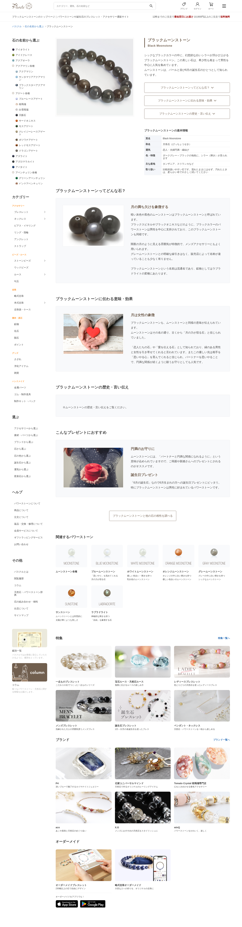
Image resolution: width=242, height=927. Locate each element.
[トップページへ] (22, 8)
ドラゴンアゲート (28, 150)
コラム (17, 585)
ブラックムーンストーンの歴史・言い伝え (187, 113)
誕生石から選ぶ (22, 462)
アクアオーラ (22, 60)
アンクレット (21, 239)
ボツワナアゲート (28, 139)
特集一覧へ (224, 638)
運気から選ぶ (21, 469)
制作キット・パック (25, 401)
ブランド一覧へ (221, 739)
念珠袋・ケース (22, 309)
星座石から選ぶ (22, 476)
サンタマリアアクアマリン (32, 78)
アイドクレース (23, 55)
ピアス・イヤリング (25, 225)
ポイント (19, 344)
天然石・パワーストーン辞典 (28, 593)
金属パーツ (20, 387)
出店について (21, 608)
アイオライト (22, 49)
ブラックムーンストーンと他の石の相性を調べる (143, 515)
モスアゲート (26, 126)
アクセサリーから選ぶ (26, 428)
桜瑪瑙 (22, 104)
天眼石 (22, 115)
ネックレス (20, 218)
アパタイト (21, 167)
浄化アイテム (21, 366)
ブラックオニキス (166, 224)
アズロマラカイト (25, 161)
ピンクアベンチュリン (31, 183)
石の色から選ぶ (22, 455)
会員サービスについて (26, 530)
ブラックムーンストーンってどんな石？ (187, 87)
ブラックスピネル (142, 224)
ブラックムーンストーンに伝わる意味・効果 (187, 100)
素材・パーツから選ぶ (26, 435)
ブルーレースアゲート (31, 98)
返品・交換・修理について (28, 523)
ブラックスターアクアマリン (32, 86)
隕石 (16, 337)
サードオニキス (27, 120)
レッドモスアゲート (29, 145)
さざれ (17, 359)
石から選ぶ (20, 448)
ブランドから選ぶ (23, 442)
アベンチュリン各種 (26, 172)
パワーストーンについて (27, 503)
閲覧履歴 (19, 578)
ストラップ (20, 246)
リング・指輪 (21, 232)
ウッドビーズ (21, 267)
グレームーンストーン (144, 253)
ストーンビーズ (22, 260)
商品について (21, 510)
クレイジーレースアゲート (32, 133)
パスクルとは (21, 571)
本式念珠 (19, 302)
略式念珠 (19, 296)
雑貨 (16, 372)
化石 (16, 331)
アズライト (21, 156)
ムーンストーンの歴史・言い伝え (85, 407)
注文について (21, 517)
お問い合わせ (21, 544)
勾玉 (16, 281)
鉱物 (16, 324)
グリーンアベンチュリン (32, 178)
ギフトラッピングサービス (28, 537)
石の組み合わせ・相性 (26, 601)
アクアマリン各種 (25, 66)
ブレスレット (21, 212)
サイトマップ (21, 615)
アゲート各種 (22, 93)
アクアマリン (26, 71)
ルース (17, 274)
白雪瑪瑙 (23, 109)
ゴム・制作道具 (22, 394)
